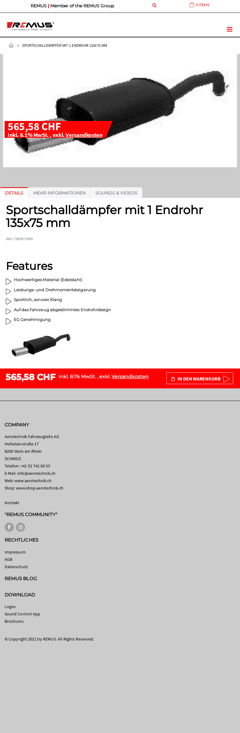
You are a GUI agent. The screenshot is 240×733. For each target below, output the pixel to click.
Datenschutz (16, 566)
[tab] (14, 193)
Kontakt (12, 502)
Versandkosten (84, 134)
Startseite (11, 45)
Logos (10, 606)
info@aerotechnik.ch (36, 473)
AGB (8, 559)
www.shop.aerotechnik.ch (39, 488)
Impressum (15, 552)
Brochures (14, 621)
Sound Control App (22, 614)
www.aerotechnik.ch (32, 480)
